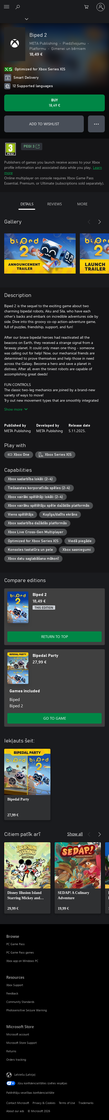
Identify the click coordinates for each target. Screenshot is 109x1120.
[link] (27, 784)
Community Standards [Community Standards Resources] (20, 1001)
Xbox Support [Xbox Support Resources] (14, 985)
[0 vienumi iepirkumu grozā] (88, 7)
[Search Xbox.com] (18, 7)
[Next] (99, 222)
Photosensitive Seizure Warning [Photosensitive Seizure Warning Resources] (26, 1010)
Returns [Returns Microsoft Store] (11, 1051)
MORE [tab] (82, 203)
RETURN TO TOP (54, 636)
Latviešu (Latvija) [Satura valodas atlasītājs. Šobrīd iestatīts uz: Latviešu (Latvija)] (24, 1074)
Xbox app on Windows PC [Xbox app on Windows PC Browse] (22, 960)
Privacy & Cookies (44, 1103)
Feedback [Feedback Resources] (12, 993)
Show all (75, 833)
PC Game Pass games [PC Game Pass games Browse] (20, 952)
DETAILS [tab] (26, 203)
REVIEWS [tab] (54, 203)
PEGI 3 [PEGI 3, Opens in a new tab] (32, 146)
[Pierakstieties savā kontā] (100, 7)
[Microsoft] (54, 4)
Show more (16, 409)
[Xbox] (14, 18)
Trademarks (86, 1103)
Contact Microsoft (17, 1103)
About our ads (15, 1111)
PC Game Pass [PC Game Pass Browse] (15, 944)
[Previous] (89, 222)
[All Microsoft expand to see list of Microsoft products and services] (6, 7)
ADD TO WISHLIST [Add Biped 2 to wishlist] (44, 123)
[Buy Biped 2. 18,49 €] (54, 103)
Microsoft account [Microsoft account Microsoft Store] (17, 1034)
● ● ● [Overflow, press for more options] (96, 123)
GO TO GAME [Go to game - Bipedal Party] (54, 718)
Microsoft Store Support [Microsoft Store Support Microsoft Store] (21, 1042)
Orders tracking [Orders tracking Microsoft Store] (16, 1059)
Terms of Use (67, 1103)
